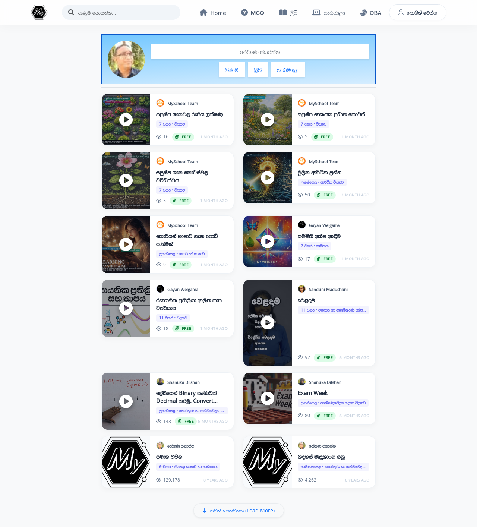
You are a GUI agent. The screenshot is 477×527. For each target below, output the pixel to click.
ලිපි (258, 70)
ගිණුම (232, 70)
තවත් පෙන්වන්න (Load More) (239, 510)
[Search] (121, 12)
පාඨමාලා (288, 70)
